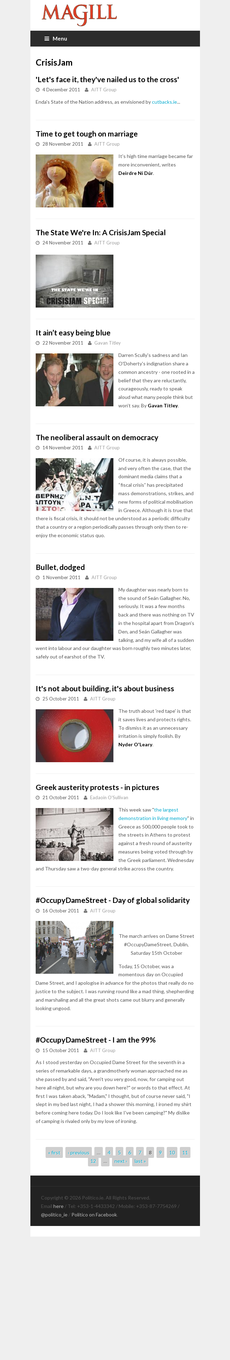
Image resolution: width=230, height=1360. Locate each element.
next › (120, 1161)
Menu (56, 38)
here (58, 1206)
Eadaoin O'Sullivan (109, 797)
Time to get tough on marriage (87, 133)
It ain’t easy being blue (73, 332)
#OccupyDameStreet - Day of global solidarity (113, 899)
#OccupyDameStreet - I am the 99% (96, 1039)
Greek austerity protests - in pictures (97, 787)
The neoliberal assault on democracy (97, 437)
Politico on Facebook (94, 1215)
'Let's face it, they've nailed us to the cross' (107, 79)
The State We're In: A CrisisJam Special (101, 232)
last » (140, 1161)
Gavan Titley (107, 343)
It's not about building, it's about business (105, 688)
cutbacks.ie (164, 102)
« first (54, 1152)
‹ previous (78, 1152)
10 (172, 1152)
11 (185, 1152)
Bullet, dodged (60, 567)
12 (93, 1161)
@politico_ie (54, 1215)
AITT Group (104, 89)
